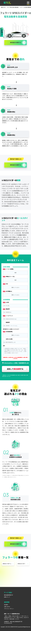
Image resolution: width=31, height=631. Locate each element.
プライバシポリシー (9, 363)
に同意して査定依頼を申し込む (16, 363)
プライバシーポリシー (9, 608)
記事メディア (7, 597)
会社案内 (6, 604)
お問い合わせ (7, 606)
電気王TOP (3, 7)
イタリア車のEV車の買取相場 (12, 7)
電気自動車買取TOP (8, 595)
